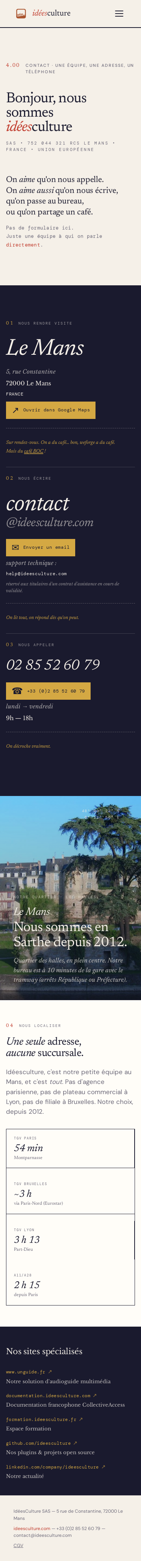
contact (37, 502)
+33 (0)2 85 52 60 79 (48, 691)
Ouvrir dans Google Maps (51, 410)
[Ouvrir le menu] (119, 13)
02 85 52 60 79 (52, 664)
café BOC (33, 451)
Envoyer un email (41, 547)
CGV (18, 1545)
